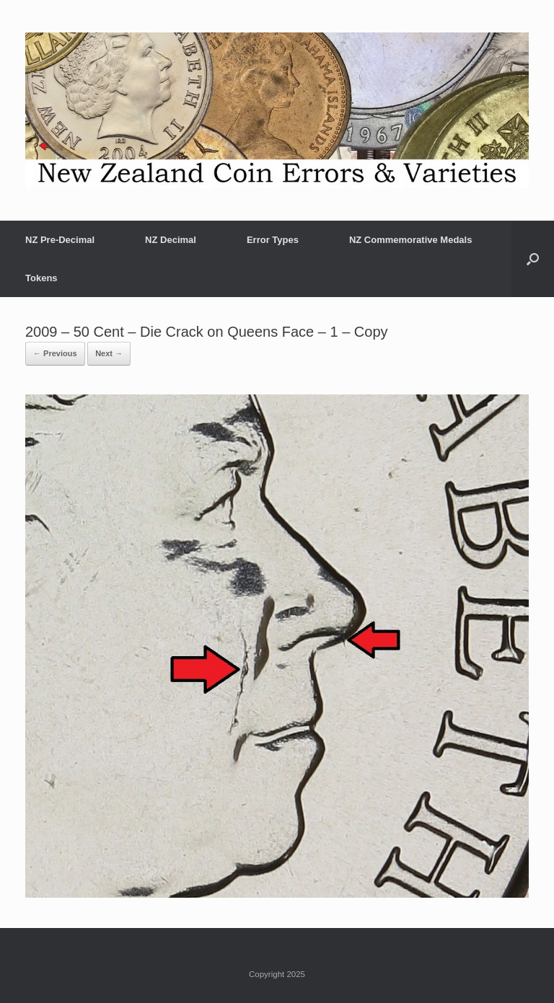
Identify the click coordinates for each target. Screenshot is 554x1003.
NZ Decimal (170, 239)
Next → (109, 353)
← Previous (55, 353)
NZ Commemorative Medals (410, 239)
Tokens (41, 278)
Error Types (273, 239)
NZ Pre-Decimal (59, 239)
